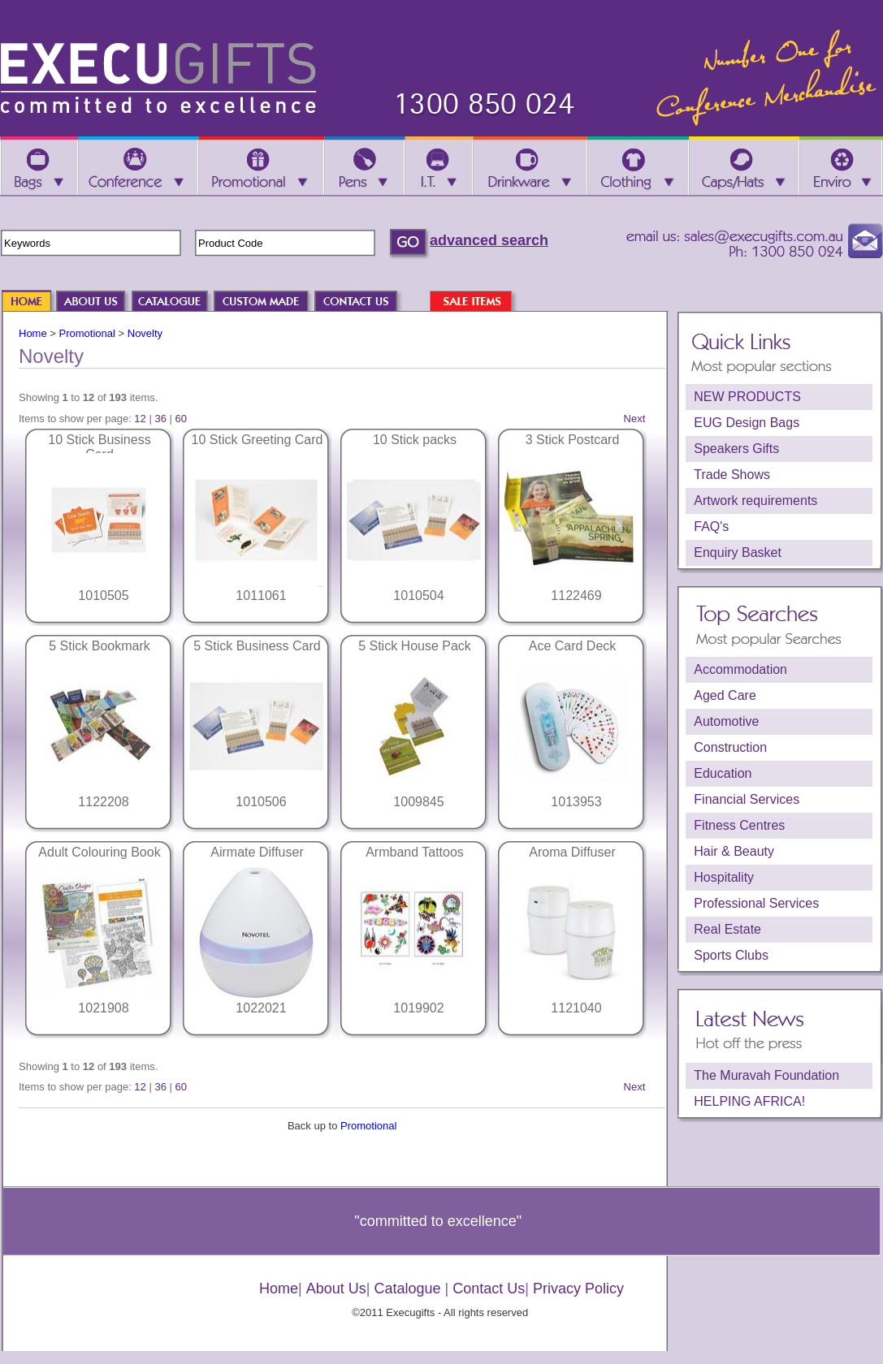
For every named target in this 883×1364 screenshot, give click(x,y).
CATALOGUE (177, 302)
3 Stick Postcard (573, 440)
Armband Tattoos (415, 852)
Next (635, 418)
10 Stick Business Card (99, 447)
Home (33, 333)
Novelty (145, 333)
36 (160, 418)
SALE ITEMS (479, 302)
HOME (34, 302)
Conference (138, 167)
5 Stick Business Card (257, 646)
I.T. (439, 167)
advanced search (489, 240)
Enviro (840, 167)
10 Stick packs (415, 440)
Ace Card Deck (573, 646)
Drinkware (530, 167)
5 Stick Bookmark (99, 646)
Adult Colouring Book (99, 852)
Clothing (637, 167)
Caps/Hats (744, 167)
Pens (364, 167)
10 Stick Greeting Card (257, 440)
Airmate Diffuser (256, 852)
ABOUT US (99, 302)
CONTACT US (363, 302)
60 (181, 418)
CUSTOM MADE (269, 302)
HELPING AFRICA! (749, 1101)
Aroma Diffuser (572, 852)
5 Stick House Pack (414, 646)
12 (139, 418)
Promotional (87, 333)
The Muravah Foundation (766, 1075)
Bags (38, 167)
